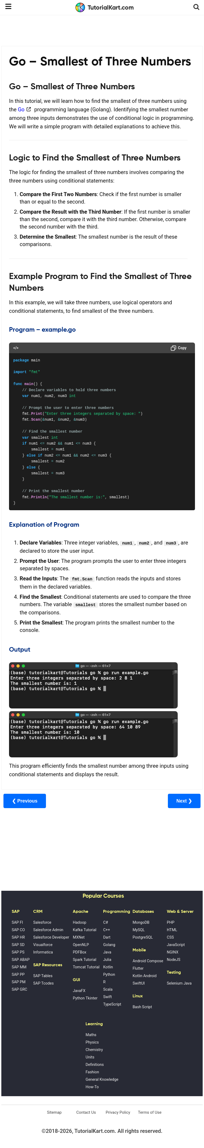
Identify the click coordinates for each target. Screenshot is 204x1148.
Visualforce (42, 945)
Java (107, 952)
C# (105, 922)
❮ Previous (24, 801)
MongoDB (141, 922)
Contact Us (86, 1112)
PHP (170, 922)
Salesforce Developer (51, 937)
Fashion (92, 1072)
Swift (107, 997)
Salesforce (42, 922)
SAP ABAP (20, 959)
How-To (92, 1087)
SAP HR (18, 937)
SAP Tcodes (43, 983)
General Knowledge (102, 1079)
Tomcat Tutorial (86, 967)
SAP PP (18, 974)
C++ (106, 930)
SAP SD (18, 945)
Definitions (95, 1064)
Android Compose (148, 961)
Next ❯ (184, 801)
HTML (172, 930)
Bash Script (142, 1007)
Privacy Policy (118, 1112)
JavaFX (79, 991)
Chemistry (94, 1050)
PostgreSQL (143, 937)
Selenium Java (179, 983)
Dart (106, 937)
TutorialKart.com (104, 7)
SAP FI (17, 922)
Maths (91, 1035)
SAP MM (19, 967)
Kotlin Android (144, 976)
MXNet (78, 937)
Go (21, 109)
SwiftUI (139, 983)
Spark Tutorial (84, 959)
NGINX (172, 952)
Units (90, 1057)
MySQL (139, 930)
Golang (109, 945)
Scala (107, 989)
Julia (107, 959)
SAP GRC (19, 989)
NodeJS (173, 959)
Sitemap (54, 1112)
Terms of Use (150, 1112)
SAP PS (18, 952)
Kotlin (108, 967)
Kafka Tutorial (84, 930)
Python (109, 974)
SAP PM (19, 982)
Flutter (138, 968)
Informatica (43, 952)
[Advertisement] (102, 30)
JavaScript (176, 945)
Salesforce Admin (48, 930)
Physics (92, 1042)
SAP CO (18, 930)
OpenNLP (81, 945)
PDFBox (79, 952)
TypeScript (112, 1004)
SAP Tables (43, 976)
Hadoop (79, 922)
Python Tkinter (85, 998)
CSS (170, 937)
